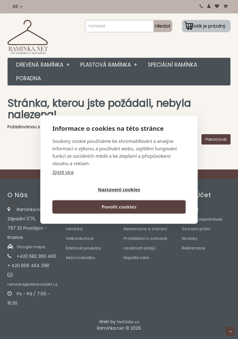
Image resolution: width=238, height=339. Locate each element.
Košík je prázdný (208, 26)
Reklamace (193, 248)
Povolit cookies (153, 198)
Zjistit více (63, 181)
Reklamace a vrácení (145, 229)
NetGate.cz (128, 322)
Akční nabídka (80, 258)
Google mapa (31, 247)
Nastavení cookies (85, 198)
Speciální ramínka (172, 64)
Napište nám (136, 258)
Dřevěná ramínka (44, 64)
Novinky (189, 238)
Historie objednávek (202, 219)
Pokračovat (216, 139)
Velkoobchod (79, 238)
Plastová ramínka (110, 64)
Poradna (28, 78)
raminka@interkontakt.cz (32, 284)
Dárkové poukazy (83, 248)
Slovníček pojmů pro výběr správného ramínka (86, 219)
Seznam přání (196, 229)
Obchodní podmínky (144, 219)
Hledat (163, 26)
